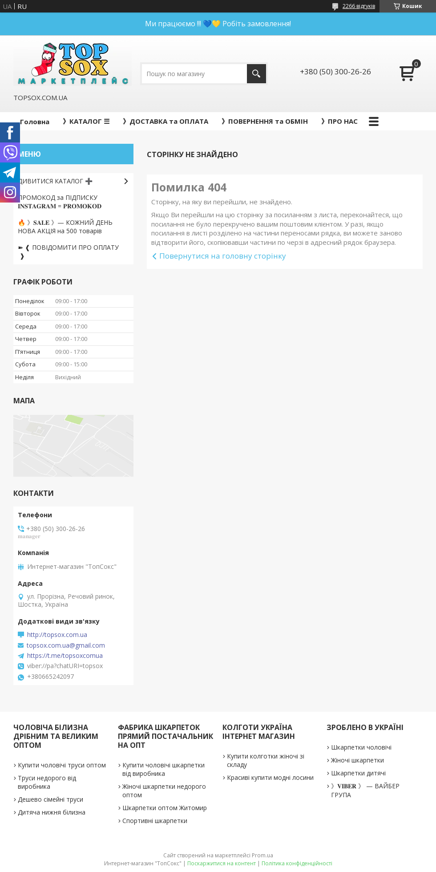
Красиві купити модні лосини (270, 777)
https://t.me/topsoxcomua (65, 656)
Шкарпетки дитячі (358, 773)
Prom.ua (262, 855)
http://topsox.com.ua (57, 635)
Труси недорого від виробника (47, 782)
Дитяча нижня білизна (51, 812)
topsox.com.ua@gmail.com (66, 645)
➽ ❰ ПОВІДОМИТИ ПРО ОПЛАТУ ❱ (68, 251)
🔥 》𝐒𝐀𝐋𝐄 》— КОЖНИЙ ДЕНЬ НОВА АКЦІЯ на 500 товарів (65, 226)
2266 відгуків (359, 6)
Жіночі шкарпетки (357, 760)
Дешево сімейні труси (50, 799)
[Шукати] (256, 73)
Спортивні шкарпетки (154, 820)
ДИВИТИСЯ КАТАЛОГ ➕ (55, 181)
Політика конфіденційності (297, 863)
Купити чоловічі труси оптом (62, 765)
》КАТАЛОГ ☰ (86, 121)
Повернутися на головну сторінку (222, 256)
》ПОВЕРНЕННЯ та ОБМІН (265, 121)
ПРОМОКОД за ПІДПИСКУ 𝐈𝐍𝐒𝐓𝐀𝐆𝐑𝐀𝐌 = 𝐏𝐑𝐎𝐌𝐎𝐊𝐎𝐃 (59, 201)
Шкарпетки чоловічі (361, 747)
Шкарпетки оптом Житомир (164, 807)
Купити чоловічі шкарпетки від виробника (163, 769)
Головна (34, 121)
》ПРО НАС (339, 121)
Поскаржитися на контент (221, 863)
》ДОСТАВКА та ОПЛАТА (165, 121)
